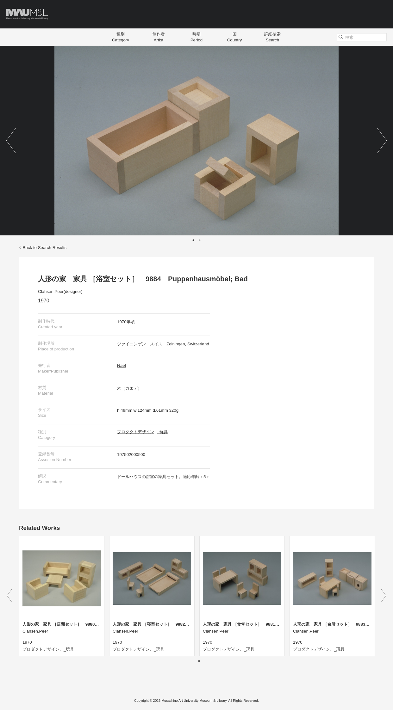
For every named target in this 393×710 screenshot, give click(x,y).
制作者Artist (159, 37)
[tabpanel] (196, 140)
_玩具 (162, 431)
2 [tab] (199, 240)
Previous (11, 140)
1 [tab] (193, 240)
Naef (121, 365)
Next (382, 140)
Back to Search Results (42, 247)
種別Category (120, 37)
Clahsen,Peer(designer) (60, 291)
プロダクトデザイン (135, 431)
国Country (234, 37)
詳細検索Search (272, 37)
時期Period (196, 37)
